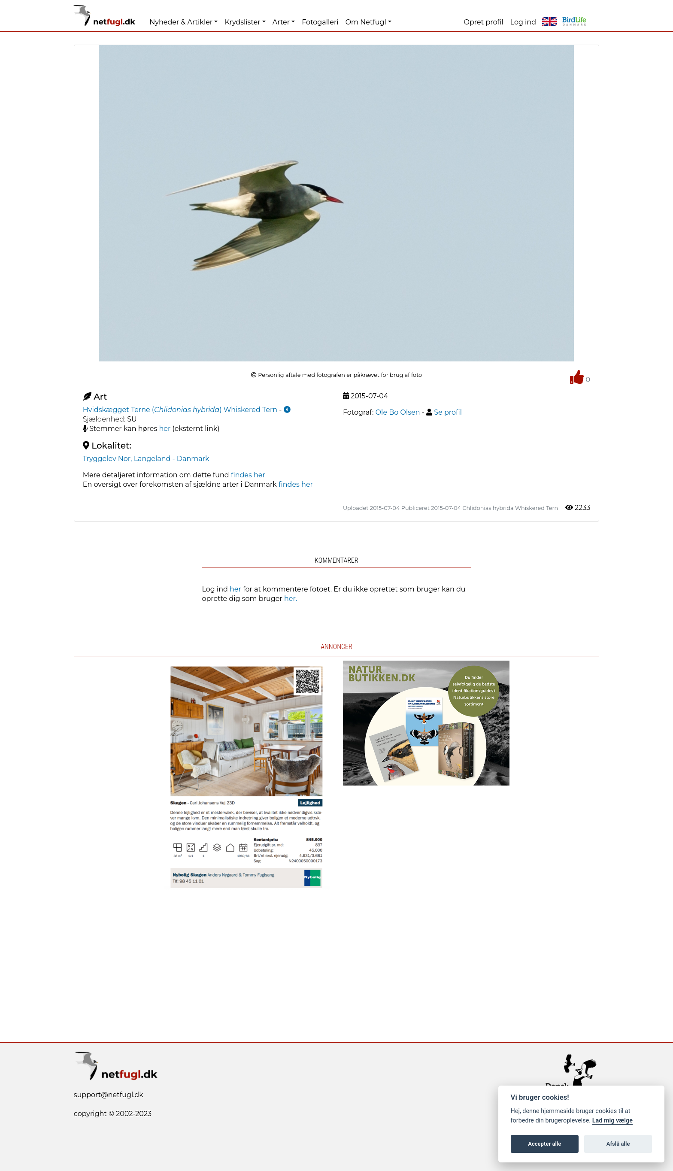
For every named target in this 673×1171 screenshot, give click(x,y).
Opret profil (483, 22)
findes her (248, 475)
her (165, 429)
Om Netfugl (366, 22)
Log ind (523, 22)
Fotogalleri (320, 22)
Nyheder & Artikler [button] (180, 22)
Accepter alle (544, 1144)
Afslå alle (618, 1144)
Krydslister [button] (242, 22)
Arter (281, 22)
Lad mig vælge (612, 1120)
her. (290, 599)
